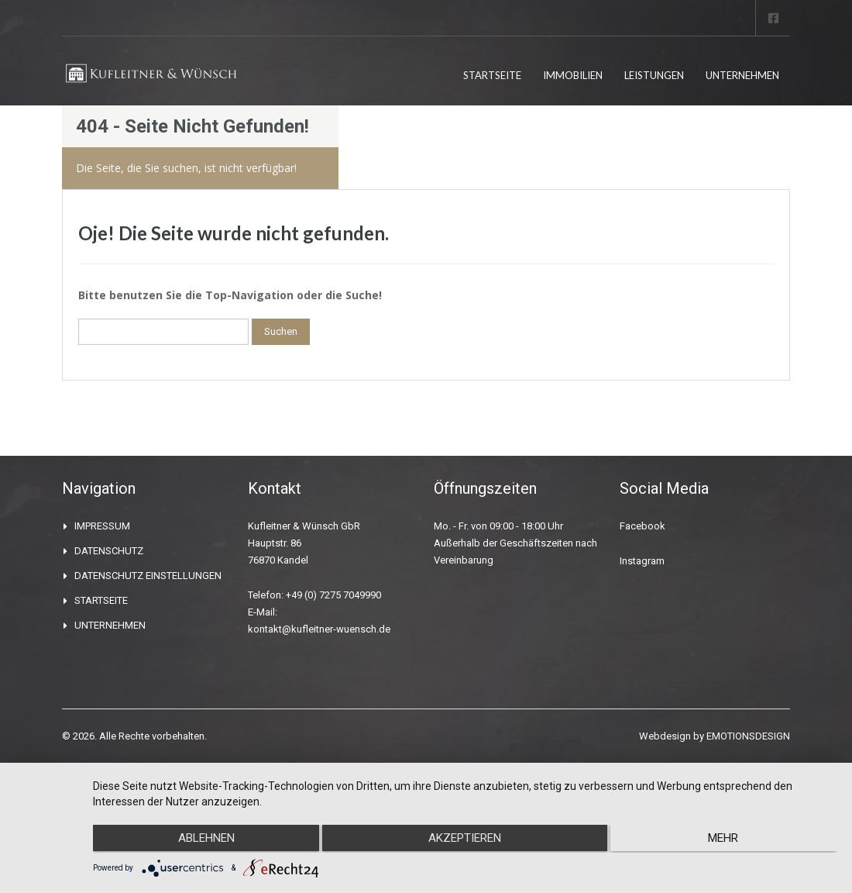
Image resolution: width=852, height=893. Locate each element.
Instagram (642, 561)
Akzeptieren (464, 839)
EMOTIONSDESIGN (748, 736)
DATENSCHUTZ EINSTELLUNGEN (148, 575)
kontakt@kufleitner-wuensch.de (319, 629)
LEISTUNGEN (654, 75)
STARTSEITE (492, 75)
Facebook (642, 526)
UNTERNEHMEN (742, 75)
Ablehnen (203, 839)
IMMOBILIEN (573, 75)
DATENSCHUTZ (108, 551)
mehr (726, 839)
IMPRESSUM (102, 526)
